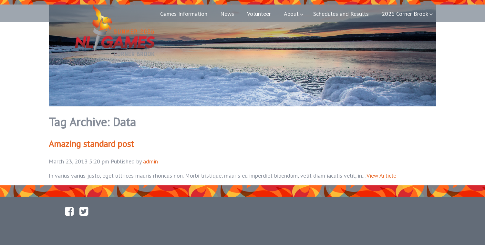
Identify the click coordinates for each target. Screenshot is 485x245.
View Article (381, 175)
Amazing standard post (91, 143)
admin (150, 161)
